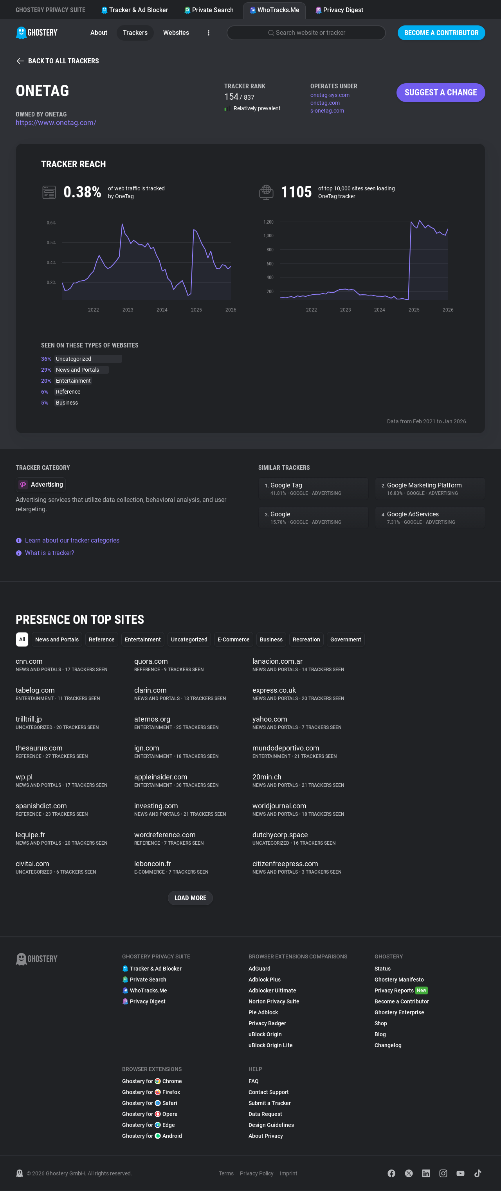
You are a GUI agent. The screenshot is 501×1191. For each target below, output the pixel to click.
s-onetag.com (327, 110)
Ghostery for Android (152, 1136)
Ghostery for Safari (149, 1103)
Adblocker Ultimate (272, 991)
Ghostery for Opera (150, 1114)
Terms (226, 1174)
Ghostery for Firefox (151, 1092)
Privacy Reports (401, 991)
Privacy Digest (339, 10)
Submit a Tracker (270, 1103)
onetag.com (325, 103)
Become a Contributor (441, 33)
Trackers (135, 32)
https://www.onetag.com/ (56, 122)
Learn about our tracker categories (67, 540)
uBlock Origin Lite (271, 1045)
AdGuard (259, 969)
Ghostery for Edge (148, 1125)
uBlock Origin (265, 1035)
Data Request (265, 1114)
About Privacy (266, 1136)
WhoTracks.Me (274, 10)
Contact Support (269, 1092)
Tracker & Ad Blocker (134, 10)
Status (383, 969)
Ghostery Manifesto (399, 980)
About (98, 32)
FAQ (254, 1081)
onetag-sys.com (330, 95)
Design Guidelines (271, 1125)
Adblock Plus (265, 980)
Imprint (288, 1174)
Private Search (209, 10)
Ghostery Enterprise (399, 1013)
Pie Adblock (263, 1013)
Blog (380, 1035)
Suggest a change (441, 92)
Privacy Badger (267, 1024)
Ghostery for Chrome (152, 1081)
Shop (381, 1024)
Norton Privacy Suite (274, 1002)
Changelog (388, 1045)
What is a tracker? (45, 553)
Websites (176, 32)
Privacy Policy (257, 1174)
